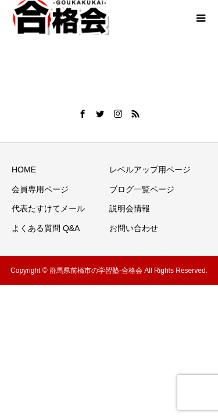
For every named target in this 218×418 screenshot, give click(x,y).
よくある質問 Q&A (46, 228)
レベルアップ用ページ (150, 169)
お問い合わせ (133, 228)
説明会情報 (129, 208)
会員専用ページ (40, 189)
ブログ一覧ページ (141, 189)
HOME (24, 169)
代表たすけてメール (48, 208)
